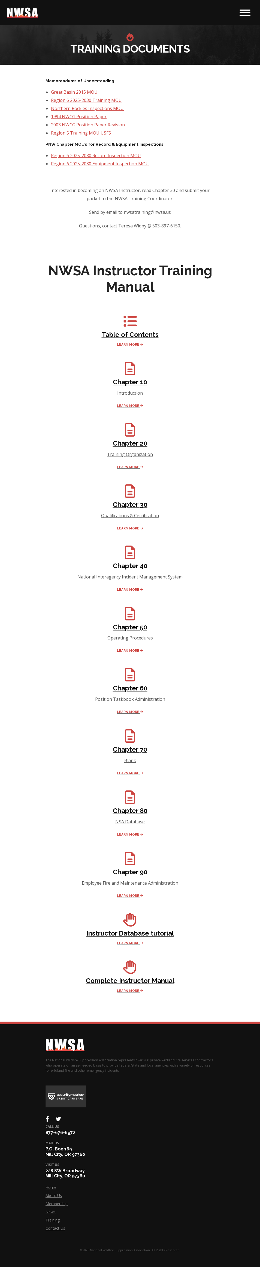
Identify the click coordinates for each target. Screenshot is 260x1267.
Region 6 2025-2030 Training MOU (86, 100)
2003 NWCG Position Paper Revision (88, 125)
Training (53, 1220)
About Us (54, 1195)
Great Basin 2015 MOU (74, 92)
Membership (57, 1203)
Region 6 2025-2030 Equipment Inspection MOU (100, 164)
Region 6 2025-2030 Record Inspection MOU (96, 156)
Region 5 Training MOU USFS (81, 133)
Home (51, 1187)
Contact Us (55, 1228)
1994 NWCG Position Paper (79, 117)
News (51, 1211)
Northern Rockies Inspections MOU (87, 108)
